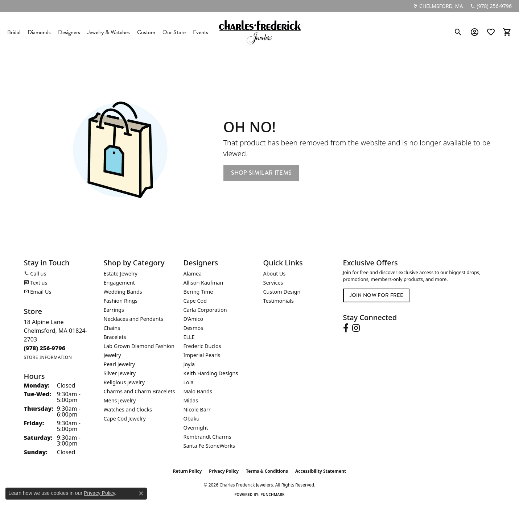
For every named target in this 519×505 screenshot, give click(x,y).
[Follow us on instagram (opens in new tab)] (356, 328)
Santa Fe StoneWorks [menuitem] (209, 445)
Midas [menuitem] (191, 400)
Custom (146, 32)
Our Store (174, 32)
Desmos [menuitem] (193, 327)
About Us (274, 273)
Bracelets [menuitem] (115, 337)
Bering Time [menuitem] (198, 291)
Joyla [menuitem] (189, 364)
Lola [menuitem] (189, 382)
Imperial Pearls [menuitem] (202, 355)
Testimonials (278, 300)
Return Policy (187, 471)
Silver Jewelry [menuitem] (120, 373)
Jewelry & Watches (108, 32)
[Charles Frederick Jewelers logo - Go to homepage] (259, 32)
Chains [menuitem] (112, 327)
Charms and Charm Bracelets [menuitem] (139, 391)
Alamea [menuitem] (193, 273)
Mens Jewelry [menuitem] (120, 400)
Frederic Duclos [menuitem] (202, 346)
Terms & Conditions (267, 471)
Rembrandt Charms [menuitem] (207, 436)
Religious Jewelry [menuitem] (124, 382)
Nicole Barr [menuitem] (197, 409)
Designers (69, 32)
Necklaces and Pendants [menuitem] (133, 318)
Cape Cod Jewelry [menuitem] (125, 418)
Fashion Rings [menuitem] (121, 300)
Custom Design (282, 291)
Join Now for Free (376, 295)
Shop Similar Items (261, 173)
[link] (438, 6)
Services (273, 282)
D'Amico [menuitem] (193, 318)
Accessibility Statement (320, 471)
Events (200, 32)
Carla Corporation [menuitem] (205, 309)
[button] (458, 32)
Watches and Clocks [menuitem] (128, 409)
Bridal (13, 32)
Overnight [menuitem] (196, 427)
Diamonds (39, 32)
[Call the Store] (45, 348)
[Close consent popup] (141, 493)
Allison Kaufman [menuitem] (203, 282)
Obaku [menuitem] (192, 418)
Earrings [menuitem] (114, 309)
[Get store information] (48, 357)
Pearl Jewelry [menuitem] (119, 364)
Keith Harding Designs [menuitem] (211, 373)
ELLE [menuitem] (189, 337)
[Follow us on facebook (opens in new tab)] (346, 328)
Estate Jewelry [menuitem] (120, 273)
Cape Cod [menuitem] (195, 300)
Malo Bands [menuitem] (198, 391)
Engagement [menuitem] (119, 282)
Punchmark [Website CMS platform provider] (272, 494)
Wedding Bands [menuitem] (123, 291)
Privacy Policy (224, 471)
